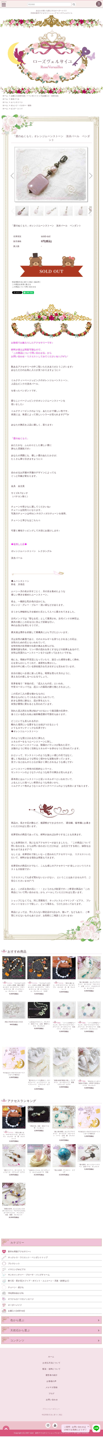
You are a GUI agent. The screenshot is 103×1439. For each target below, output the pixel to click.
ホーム (5, 96)
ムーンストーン (17, 102)
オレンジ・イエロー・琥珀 (21, 105)
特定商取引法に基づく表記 (52, 1415)
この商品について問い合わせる (24, 287)
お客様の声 (51, 1381)
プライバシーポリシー (51, 1409)
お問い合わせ (52, 1400)
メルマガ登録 (52, 1387)
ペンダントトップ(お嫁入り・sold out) (43, 96)
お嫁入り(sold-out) (18, 96)
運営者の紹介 (52, 1375)
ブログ (51, 1393)
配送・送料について (51, 1369)
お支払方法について (51, 1363)
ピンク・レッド (17, 109)
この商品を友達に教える (21, 284)
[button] (12, 176)
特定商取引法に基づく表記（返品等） (26, 282)
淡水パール (15, 99)
